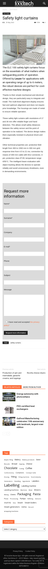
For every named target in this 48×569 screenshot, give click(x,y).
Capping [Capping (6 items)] (21, 464)
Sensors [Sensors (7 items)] (38, 499)
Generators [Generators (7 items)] (8, 481)
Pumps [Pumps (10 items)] (23, 498)
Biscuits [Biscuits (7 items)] (7, 464)
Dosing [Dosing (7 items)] (6, 477)
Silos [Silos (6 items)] (14, 503)
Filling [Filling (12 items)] (14, 476)
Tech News (13, 9)
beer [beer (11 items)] (38, 459)
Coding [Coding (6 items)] (21, 468)
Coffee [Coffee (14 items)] (29, 468)
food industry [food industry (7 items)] (36, 477)
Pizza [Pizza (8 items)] (6, 498)
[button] (44, 3)
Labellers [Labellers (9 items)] (35, 481)
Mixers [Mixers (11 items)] (37, 490)
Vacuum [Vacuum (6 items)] (31, 507)
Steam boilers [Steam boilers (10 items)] (30, 502)
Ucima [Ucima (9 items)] (24, 507)
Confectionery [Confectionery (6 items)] (9, 473)
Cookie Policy (30, 551)
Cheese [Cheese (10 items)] (29, 463)
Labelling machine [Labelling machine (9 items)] (28, 486)
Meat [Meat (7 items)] (30, 490)
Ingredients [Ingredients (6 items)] (26, 481)
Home (5, 9)
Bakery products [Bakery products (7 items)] (28, 460)
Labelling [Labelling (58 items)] (12, 485)
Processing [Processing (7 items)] (14, 499)
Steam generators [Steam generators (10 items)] (12, 507)
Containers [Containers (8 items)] (20, 473)
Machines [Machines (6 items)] (23, 490)
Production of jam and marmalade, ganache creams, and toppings (13, 375)
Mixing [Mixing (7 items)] (6, 495)
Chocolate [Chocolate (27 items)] (10, 468)
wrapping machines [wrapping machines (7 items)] (11, 511)
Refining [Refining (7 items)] (30, 499)
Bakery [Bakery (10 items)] (17, 459)
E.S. (4, 22)
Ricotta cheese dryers (36, 373)
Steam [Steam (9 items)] (20, 502)
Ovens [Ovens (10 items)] (13, 494)
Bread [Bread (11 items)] (14, 463)
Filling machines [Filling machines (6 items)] (23, 477)
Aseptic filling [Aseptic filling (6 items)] (8, 460)
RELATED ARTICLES (12, 387)
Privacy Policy (18, 551)
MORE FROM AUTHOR (32, 387)
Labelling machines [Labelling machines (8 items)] (11, 490)
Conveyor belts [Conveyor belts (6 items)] (31, 473)
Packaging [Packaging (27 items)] (24, 494)
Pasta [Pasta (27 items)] (36, 494)
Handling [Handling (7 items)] (17, 481)
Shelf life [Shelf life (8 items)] (7, 503)
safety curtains (15, 343)
